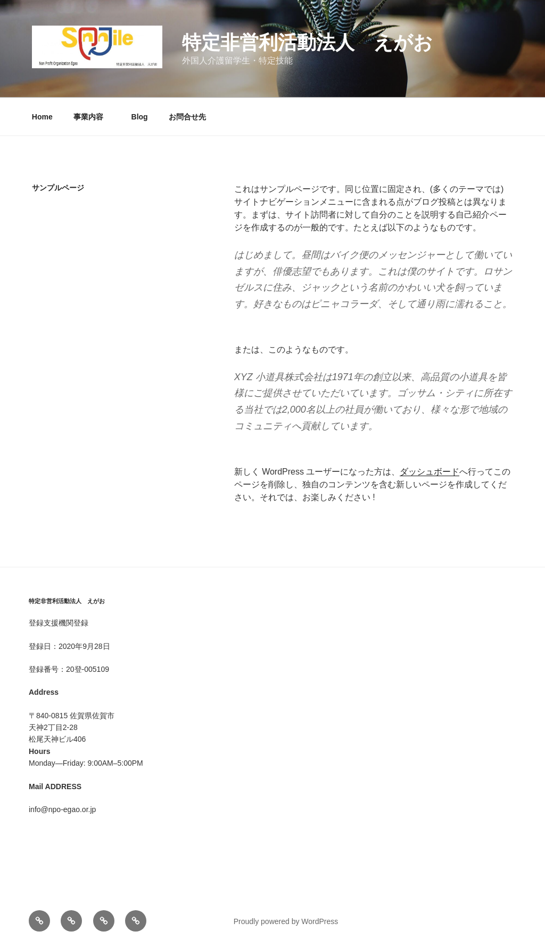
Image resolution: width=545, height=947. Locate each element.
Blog (139, 117)
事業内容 (92, 117)
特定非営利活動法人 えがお (307, 42)
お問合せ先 (187, 117)
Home (42, 117)
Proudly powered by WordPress (286, 921)
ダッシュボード (429, 471)
